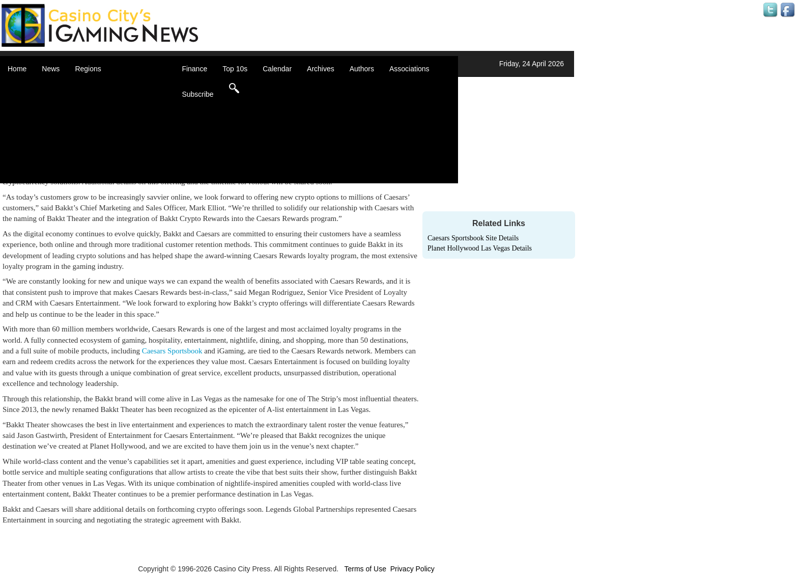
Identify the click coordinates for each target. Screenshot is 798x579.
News (51, 69)
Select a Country (114, 178)
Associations (409, 69)
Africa (97, 86)
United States (109, 168)
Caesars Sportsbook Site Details (473, 238)
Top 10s (234, 69)
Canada (100, 107)
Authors (362, 69)
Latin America (109, 137)
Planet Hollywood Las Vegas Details (480, 248)
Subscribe (197, 94)
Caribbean (104, 117)
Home (17, 69)
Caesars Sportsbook (172, 351)
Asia (94, 97)
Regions (88, 69)
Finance (194, 69)
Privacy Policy (412, 569)
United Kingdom (113, 158)
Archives (320, 69)
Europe (99, 127)
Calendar (277, 69)
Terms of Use (365, 569)
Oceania (101, 148)
